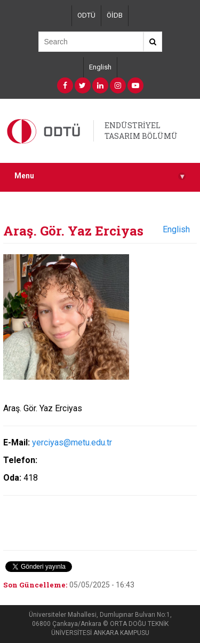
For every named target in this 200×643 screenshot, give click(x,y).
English (100, 67)
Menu (100, 176)
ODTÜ (86, 15)
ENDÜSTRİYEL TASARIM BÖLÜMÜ (141, 130)
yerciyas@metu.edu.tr (72, 442)
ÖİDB (115, 15)
